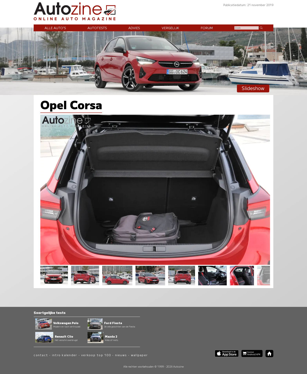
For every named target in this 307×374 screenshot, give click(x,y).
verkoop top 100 (96, 355)
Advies (134, 27)
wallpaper (139, 355)
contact (41, 355)
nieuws (121, 355)
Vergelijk (170, 27)
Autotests (97, 27)
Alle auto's (55, 27)
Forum (207, 27)
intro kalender (64, 355)
